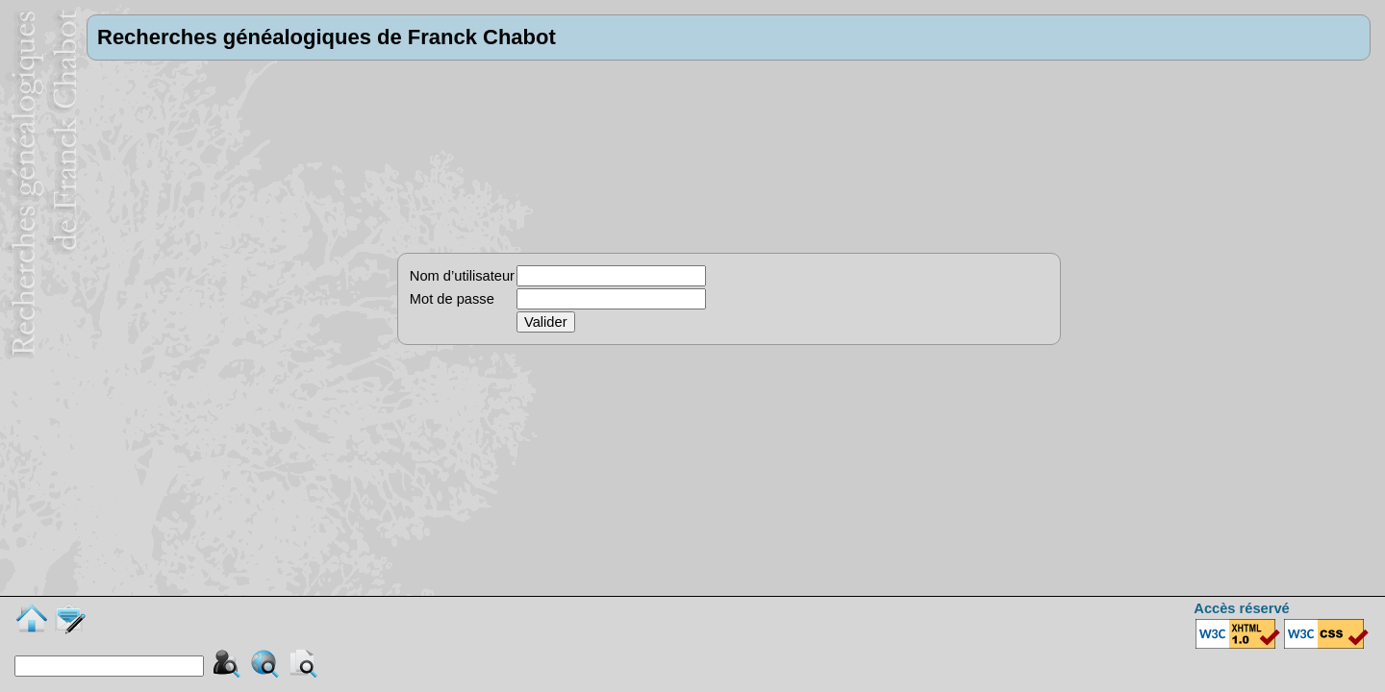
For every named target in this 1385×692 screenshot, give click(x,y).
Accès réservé (1241, 608)
